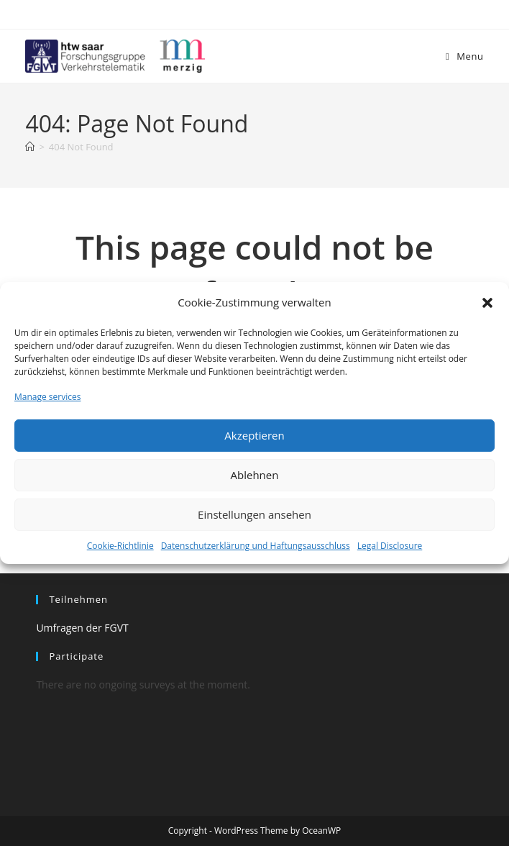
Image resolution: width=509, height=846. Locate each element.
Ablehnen (255, 475)
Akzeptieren (254, 435)
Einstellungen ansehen (254, 514)
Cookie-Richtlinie (120, 546)
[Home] (30, 146)
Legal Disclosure (390, 546)
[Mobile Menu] (465, 56)
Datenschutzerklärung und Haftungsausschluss (255, 546)
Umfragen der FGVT (82, 627)
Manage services (47, 397)
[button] (487, 302)
